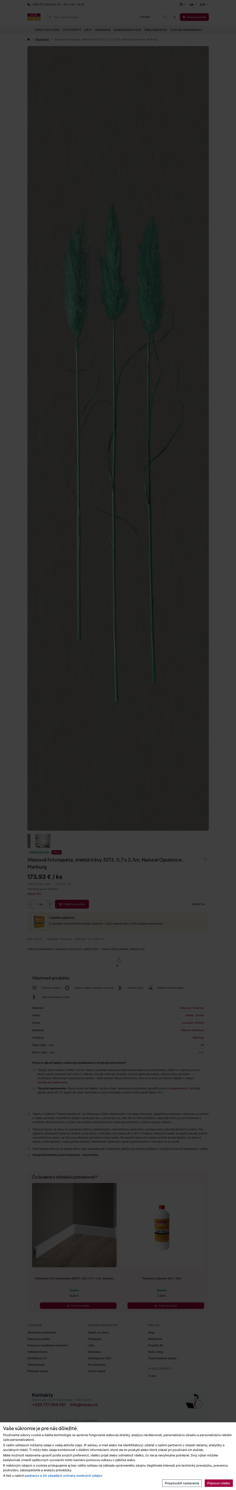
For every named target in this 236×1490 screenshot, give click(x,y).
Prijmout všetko (218, 1483)
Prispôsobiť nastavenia (182, 1483)
